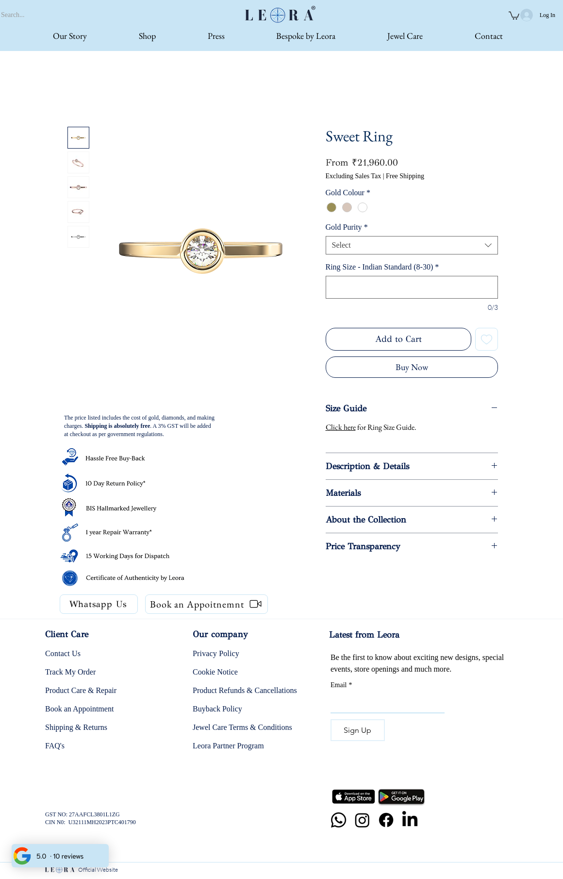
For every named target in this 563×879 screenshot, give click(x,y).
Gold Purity (347, 227)
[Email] (385, 702)
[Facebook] (386, 820)
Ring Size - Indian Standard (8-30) (382, 267)
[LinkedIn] (409, 820)
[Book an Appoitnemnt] (206, 604)
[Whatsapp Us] (99, 604)
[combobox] (412, 245)
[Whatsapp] (338, 820)
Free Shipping (405, 176)
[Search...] (55, 15)
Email (341, 685)
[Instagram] (362, 820)
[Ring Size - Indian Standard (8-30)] (411, 287)
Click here (341, 427)
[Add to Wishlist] (486, 339)
